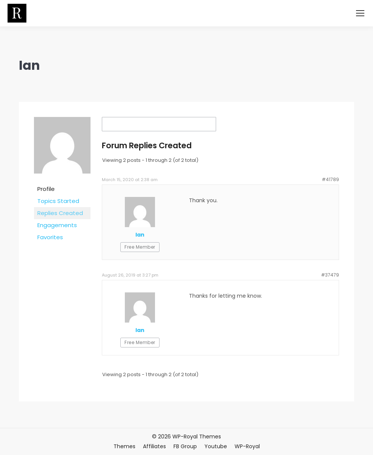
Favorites (50, 237)
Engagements (57, 225)
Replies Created (60, 213)
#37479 (330, 275)
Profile (46, 189)
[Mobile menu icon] (360, 13)
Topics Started (58, 201)
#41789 (330, 179)
